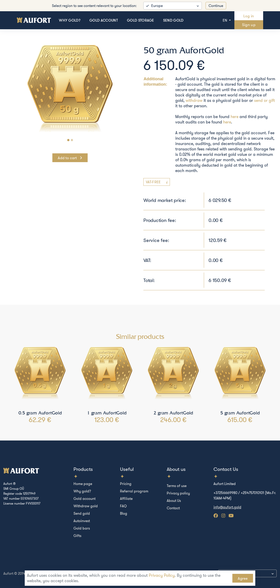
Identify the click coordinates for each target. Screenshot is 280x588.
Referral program (134, 491)
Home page (82, 483)
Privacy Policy (162, 575)
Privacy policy (178, 493)
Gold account (103, 20)
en (225, 20)
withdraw (194, 100)
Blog (123, 513)
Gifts (77, 535)
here (234, 116)
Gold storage (140, 20)
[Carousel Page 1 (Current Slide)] (68, 140)
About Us (174, 500)
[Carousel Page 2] (72, 140)
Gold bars (81, 528)
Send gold (173, 20)
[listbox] (172, 5)
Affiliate (126, 498)
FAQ (123, 506)
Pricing (125, 483)
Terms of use (177, 485)
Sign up (249, 24)
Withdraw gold (85, 506)
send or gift (264, 100)
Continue (216, 5)
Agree (243, 578)
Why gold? (69, 20)
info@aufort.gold (227, 507)
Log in (248, 15)
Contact (173, 508)
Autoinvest (81, 521)
